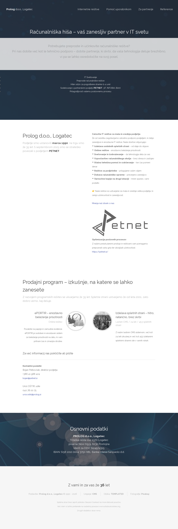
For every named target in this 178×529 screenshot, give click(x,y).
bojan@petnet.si (30, 378)
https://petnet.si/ (100, 252)
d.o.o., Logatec (19, 9)
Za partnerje (145, 9)
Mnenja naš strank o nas (103, 203)
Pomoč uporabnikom (118, 9)
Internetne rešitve (88, 9)
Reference (166, 9)
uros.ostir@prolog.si (32, 394)
